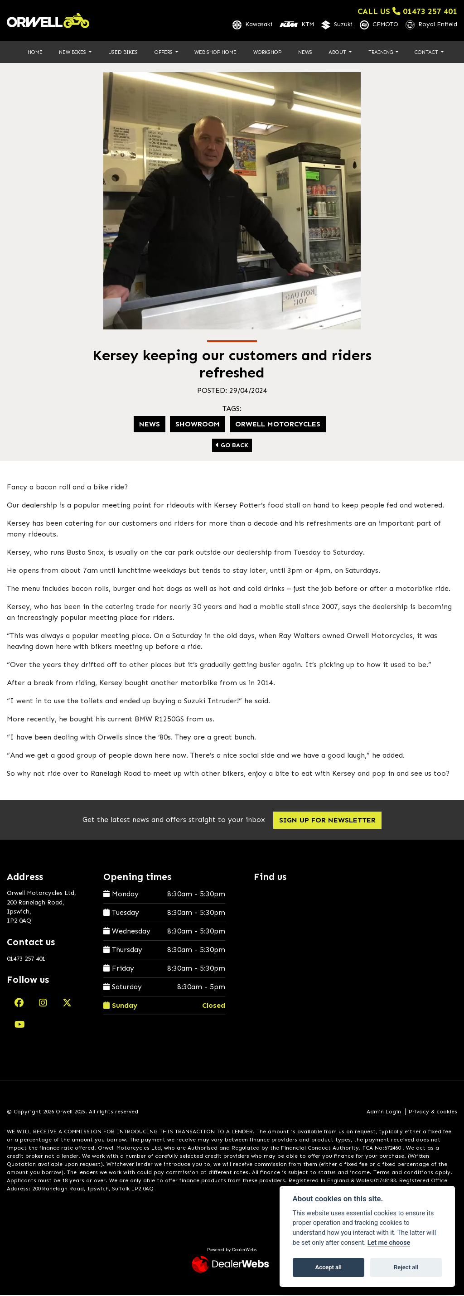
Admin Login (384, 1112)
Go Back (232, 446)
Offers (164, 52)
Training (381, 52)
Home (35, 52)
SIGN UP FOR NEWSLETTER (330, 820)
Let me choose (389, 1243)
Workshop (267, 52)
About (338, 52)
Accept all (328, 1267)
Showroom (197, 424)
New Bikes (73, 52)
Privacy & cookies (433, 1112)
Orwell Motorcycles (277, 424)
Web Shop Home (215, 52)
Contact (427, 52)
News (305, 52)
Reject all (406, 1267)
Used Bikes (123, 52)
